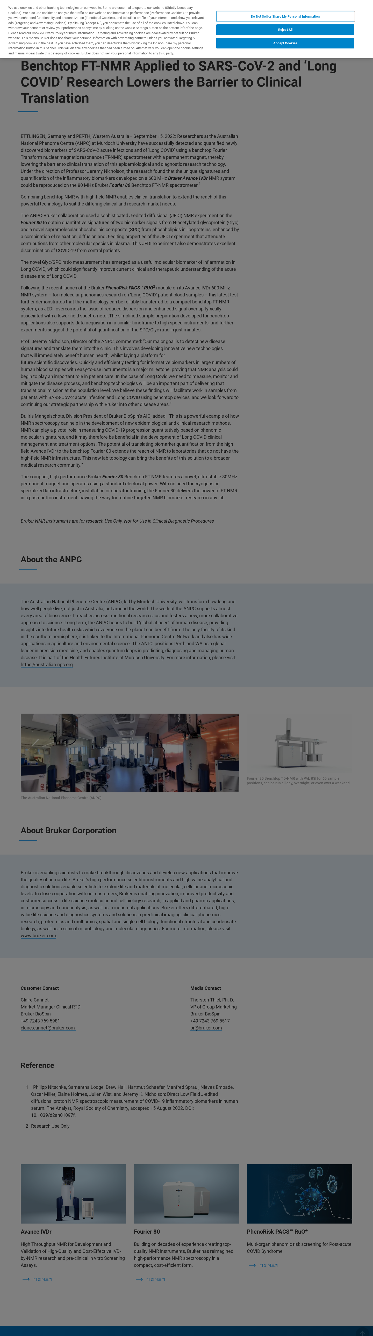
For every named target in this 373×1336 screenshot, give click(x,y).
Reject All (285, 30)
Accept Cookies (285, 43)
